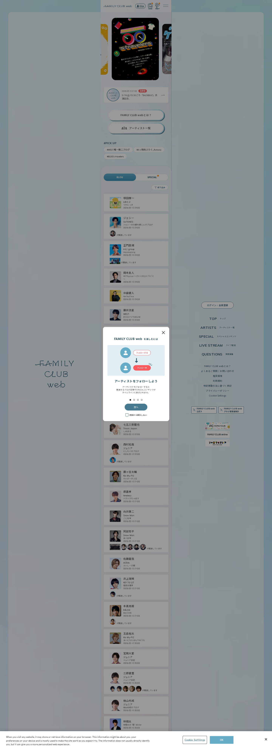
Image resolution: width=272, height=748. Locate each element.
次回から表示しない (138, 415)
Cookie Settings (195, 739)
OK (221, 739)
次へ (136, 407)
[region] (136, 739)
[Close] (266, 739)
